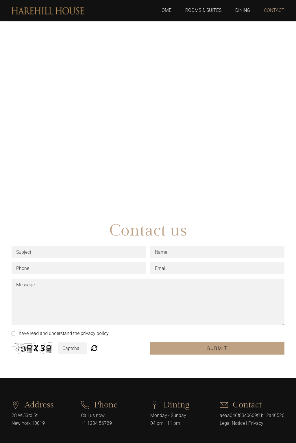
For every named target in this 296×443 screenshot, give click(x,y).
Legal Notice (232, 423)
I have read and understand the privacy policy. (63, 333)
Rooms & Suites (203, 10)
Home (164, 10)
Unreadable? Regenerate (94, 347)
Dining (242, 10)
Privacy (255, 423)
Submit (217, 348)
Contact (274, 10)
